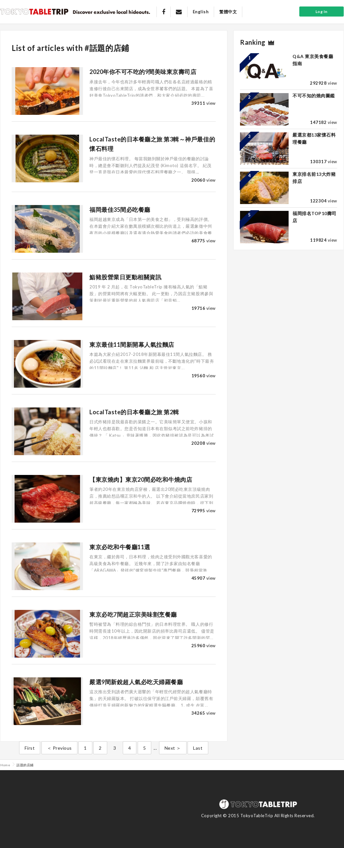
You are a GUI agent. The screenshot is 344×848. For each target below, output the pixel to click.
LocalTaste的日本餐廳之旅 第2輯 (134, 412)
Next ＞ (173, 748)
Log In (321, 11)
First (30, 748)
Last (197, 748)
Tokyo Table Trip (34, 11)
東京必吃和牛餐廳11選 (119, 547)
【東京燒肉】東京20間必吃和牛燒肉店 (140, 479)
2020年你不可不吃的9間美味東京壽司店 (142, 71)
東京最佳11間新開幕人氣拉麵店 (131, 344)
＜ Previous (59, 748)
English (201, 11)
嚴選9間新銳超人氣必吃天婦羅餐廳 (136, 681)
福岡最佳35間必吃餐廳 (119, 209)
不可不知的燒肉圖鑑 (313, 95)
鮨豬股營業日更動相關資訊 (125, 277)
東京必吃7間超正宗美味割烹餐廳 (133, 614)
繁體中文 (228, 11)
